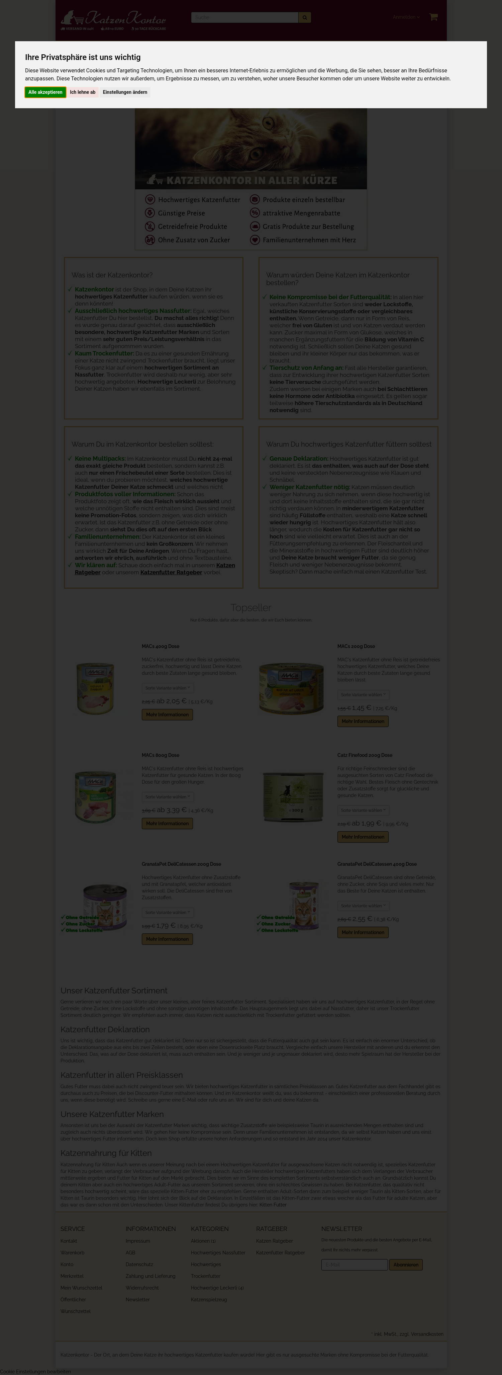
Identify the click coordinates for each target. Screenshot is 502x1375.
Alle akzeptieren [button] (45, 92)
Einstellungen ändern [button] (125, 92)
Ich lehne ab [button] (82, 92)
